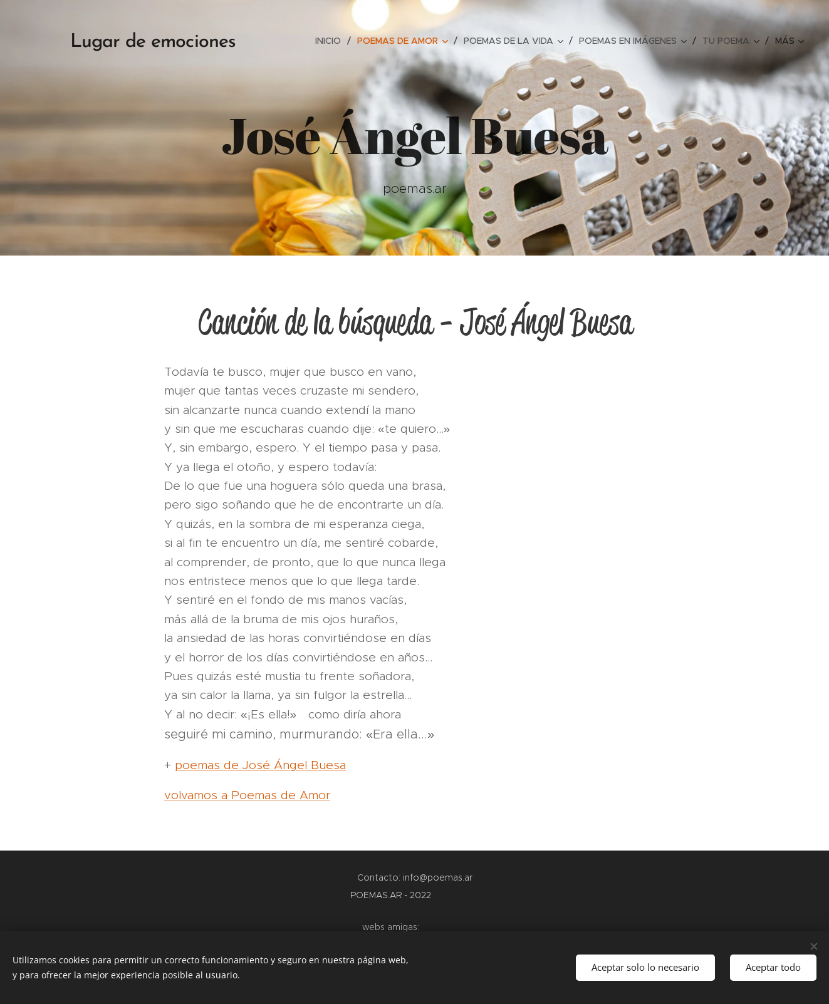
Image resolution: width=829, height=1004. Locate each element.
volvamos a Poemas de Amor (247, 795)
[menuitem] (331, 40)
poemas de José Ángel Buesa (260, 765)
